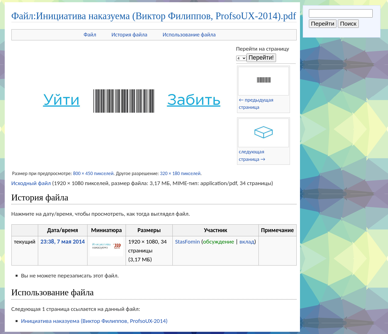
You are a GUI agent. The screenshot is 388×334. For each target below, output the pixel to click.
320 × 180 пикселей (180, 173)
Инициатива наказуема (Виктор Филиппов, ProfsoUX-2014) (94, 321)
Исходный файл (31, 183)
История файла (129, 34)
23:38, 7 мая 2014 (62, 241)
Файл (90, 34)
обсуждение (218, 241)
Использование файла (189, 34)
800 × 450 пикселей (93, 173)
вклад (247, 241)
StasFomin (187, 241)
